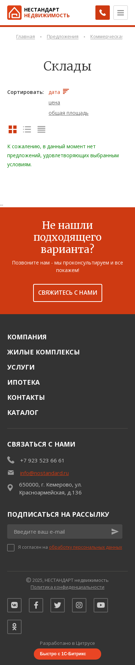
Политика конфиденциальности (67, 587)
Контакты (26, 397)
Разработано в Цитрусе (67, 643)
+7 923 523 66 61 (42, 460)
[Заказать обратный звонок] (102, 12)
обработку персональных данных (85, 547)
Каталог (23, 412)
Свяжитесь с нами (67, 293)
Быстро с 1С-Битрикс (63, 653)
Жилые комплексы (43, 352)
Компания (27, 336)
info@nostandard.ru (44, 472)
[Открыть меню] (120, 12)
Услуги (21, 367)
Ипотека (23, 382)
